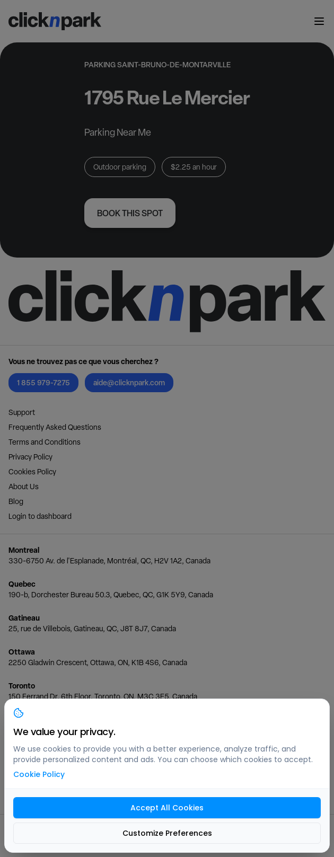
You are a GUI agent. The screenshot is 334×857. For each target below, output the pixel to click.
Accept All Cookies (167, 807)
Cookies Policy (32, 471)
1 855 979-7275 (43, 382)
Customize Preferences (167, 833)
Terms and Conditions (44, 442)
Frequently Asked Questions (54, 427)
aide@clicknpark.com (129, 382)
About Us (23, 486)
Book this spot (130, 213)
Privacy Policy (30, 457)
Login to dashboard (40, 516)
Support (21, 412)
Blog (15, 501)
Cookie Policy (39, 774)
